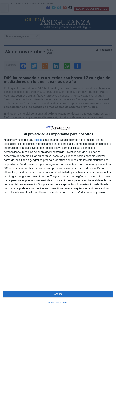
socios (38, 139)
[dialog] (58, 258)
